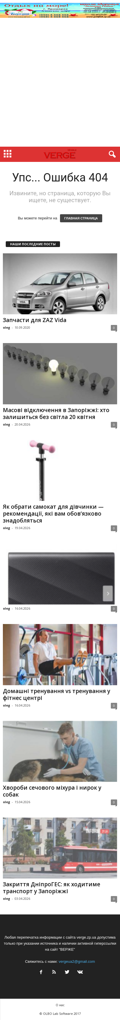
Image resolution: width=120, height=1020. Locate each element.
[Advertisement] (60, 84)
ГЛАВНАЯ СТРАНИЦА (81, 218)
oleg (6, 327)
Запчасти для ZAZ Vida (34, 320)
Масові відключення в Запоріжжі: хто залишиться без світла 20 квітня (56, 413)
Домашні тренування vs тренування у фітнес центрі (56, 694)
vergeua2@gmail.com (77, 961)
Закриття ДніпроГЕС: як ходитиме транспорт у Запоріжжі (51, 888)
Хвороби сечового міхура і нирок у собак (52, 791)
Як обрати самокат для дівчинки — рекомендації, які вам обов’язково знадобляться (53, 513)
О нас (60, 1005)
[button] (111, 154)
